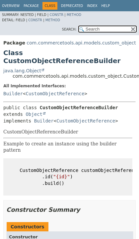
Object (34, 114)
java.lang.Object (22, 70)
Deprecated (72, 6)
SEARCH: (69, 29)
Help (106, 6)
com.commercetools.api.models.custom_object (81, 42)
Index (92, 6)
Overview (11, 6)
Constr (56, 15)
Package (31, 6)
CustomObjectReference (55, 93)
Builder (13, 93)
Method (74, 15)
